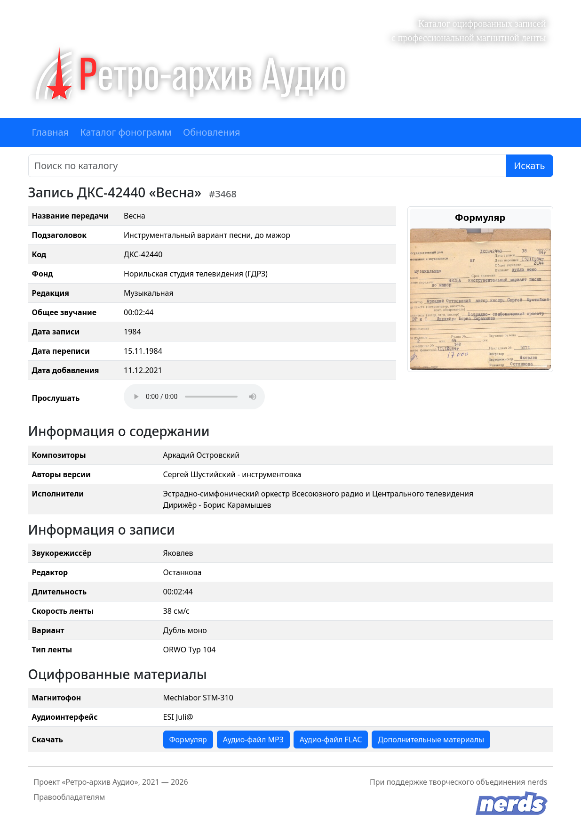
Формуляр (188, 739)
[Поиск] (267, 165)
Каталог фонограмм (126, 132)
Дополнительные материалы (431, 739)
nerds (537, 782)
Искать (529, 165)
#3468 (223, 193)
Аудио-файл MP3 (253, 739)
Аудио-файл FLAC (331, 739)
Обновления (211, 132)
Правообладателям (69, 797)
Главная (50, 132)
